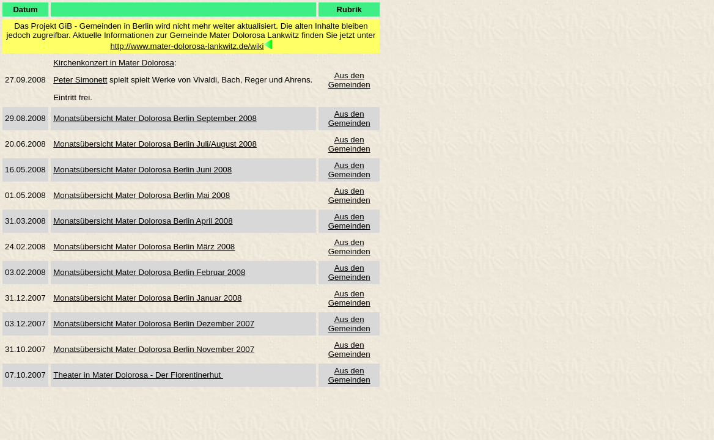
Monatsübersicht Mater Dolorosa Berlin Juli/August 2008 (155, 143)
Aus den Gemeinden (349, 80)
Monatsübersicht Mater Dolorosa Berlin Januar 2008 (147, 297)
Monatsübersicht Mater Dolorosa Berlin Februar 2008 (149, 272)
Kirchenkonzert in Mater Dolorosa (113, 62)
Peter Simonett (80, 79)
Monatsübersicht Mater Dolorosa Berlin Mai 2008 (141, 195)
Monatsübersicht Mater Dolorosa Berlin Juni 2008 (142, 169)
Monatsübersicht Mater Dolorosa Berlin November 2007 (153, 349)
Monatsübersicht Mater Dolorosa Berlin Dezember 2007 (153, 323)
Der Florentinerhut (189, 375)
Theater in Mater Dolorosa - (104, 375)
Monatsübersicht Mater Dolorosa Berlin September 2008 (155, 118)
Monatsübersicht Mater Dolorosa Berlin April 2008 (142, 221)
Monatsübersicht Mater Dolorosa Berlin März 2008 (144, 246)
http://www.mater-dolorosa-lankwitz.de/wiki (186, 46)
